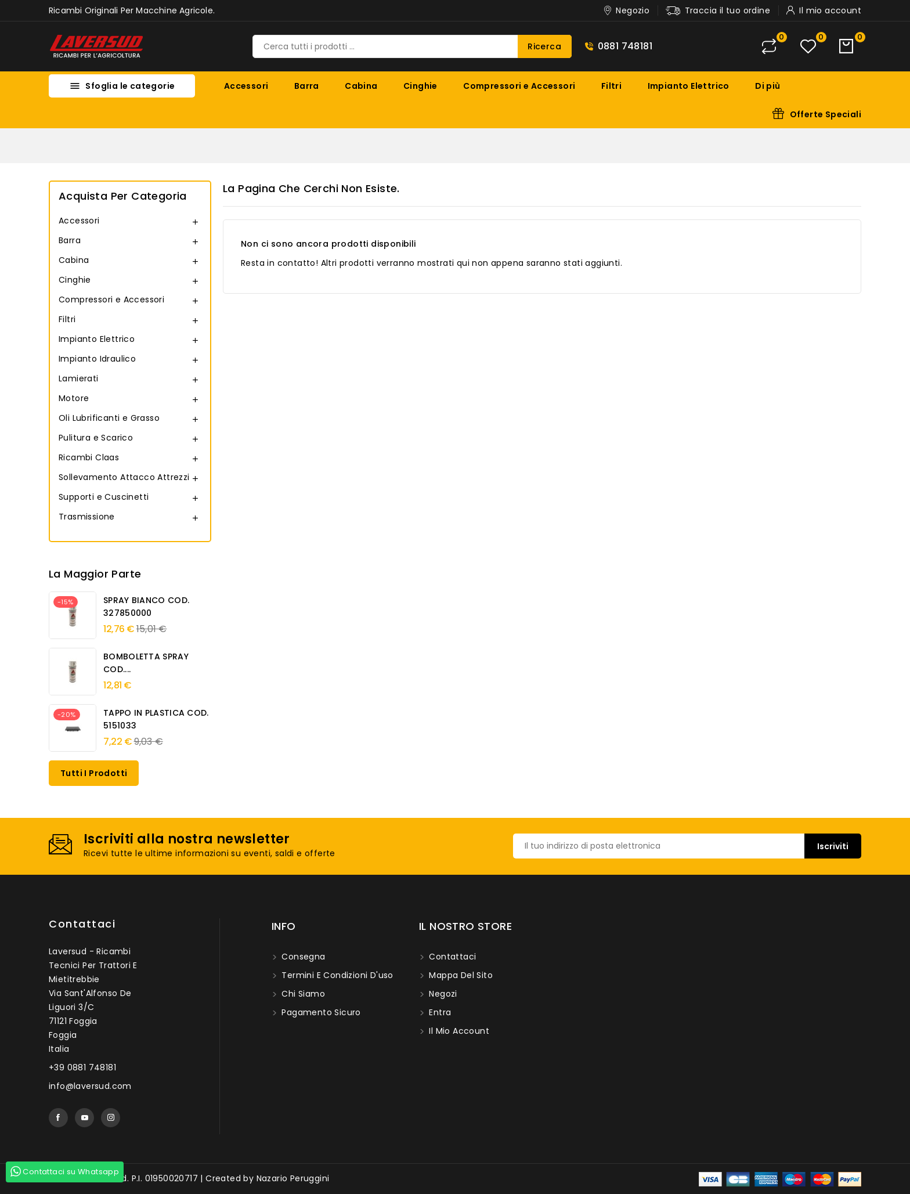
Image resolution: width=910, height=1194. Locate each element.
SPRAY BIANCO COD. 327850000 (146, 606)
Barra (306, 86)
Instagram (110, 1117)
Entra (439, 1012)
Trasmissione (87, 516)
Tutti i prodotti (93, 773)
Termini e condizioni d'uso (336, 975)
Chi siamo (302, 994)
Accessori (246, 86)
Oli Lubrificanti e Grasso (109, 418)
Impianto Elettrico (689, 86)
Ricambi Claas (89, 457)
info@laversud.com (90, 1086)
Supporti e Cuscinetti (104, 497)
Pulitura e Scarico (96, 437)
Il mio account (458, 1031)
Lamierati (79, 378)
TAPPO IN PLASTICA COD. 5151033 (156, 719)
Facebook (58, 1117)
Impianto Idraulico (97, 359)
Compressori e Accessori (519, 86)
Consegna (302, 956)
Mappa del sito (460, 975)
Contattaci (82, 924)
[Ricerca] (412, 46)
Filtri (611, 86)
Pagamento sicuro (320, 1012)
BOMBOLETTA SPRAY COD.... (146, 663)
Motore (74, 398)
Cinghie (420, 86)
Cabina (361, 86)
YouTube (84, 1117)
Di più (767, 86)
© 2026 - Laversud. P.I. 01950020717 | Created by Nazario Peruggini (189, 1178)
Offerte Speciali (825, 114)
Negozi (442, 994)
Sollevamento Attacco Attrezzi (124, 477)
